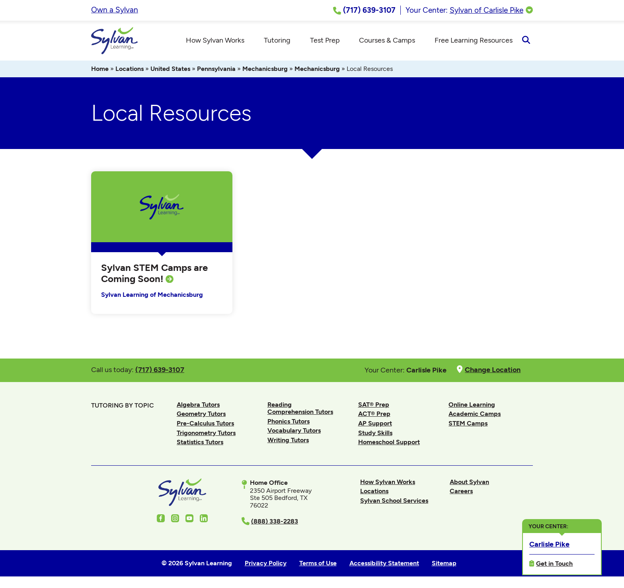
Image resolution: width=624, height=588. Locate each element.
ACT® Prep (374, 413)
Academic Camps (474, 413)
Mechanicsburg (265, 69)
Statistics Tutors (200, 442)
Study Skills (375, 433)
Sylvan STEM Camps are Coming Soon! (154, 273)
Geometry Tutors (201, 413)
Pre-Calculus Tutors (205, 423)
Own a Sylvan (114, 9)
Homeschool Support (389, 442)
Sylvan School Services (394, 500)
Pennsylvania (216, 69)
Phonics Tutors (288, 421)
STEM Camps (468, 423)
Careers (461, 491)
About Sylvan (469, 482)
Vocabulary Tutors (294, 430)
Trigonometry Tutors (206, 433)
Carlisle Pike (549, 543)
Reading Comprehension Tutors (300, 408)
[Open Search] (526, 41)
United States (170, 69)
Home (100, 69)
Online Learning (471, 404)
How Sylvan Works (387, 482)
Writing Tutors (288, 440)
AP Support (375, 423)
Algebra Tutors (198, 404)
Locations (129, 69)
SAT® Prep (373, 404)
